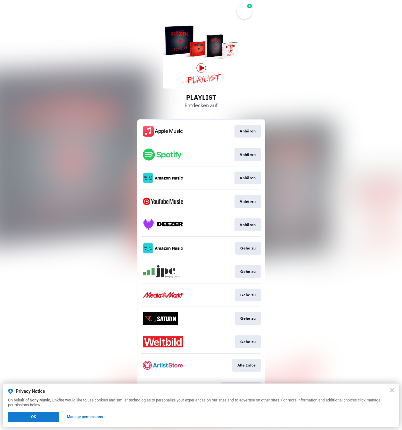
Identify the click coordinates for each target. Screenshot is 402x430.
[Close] (392, 390)
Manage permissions (85, 417)
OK (33, 417)
